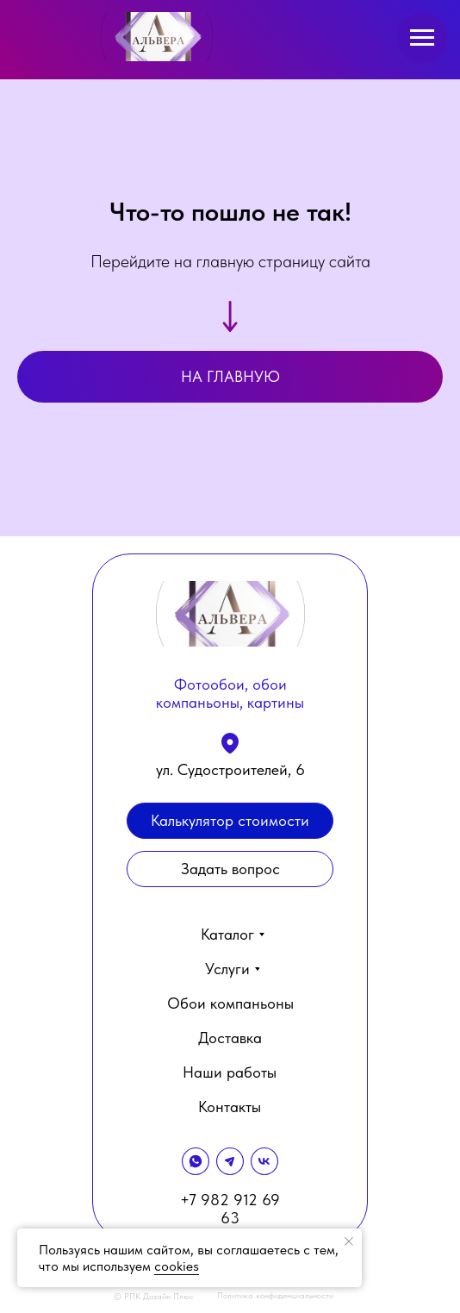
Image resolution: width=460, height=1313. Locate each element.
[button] (230, 869)
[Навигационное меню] (422, 38)
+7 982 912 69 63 (230, 1209)
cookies (176, 1266)
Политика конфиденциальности (275, 1295)
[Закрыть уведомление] (348, 1241)
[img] (157, 36)
